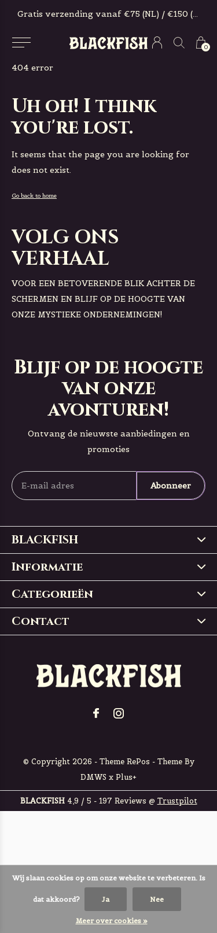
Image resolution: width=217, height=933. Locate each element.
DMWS (93, 777)
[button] (21, 43)
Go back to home (34, 195)
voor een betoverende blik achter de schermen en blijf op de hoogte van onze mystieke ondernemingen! (103, 299)
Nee (157, 899)
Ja (105, 899)
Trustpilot (177, 801)
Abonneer (170, 485)
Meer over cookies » (112, 920)
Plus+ (126, 777)
